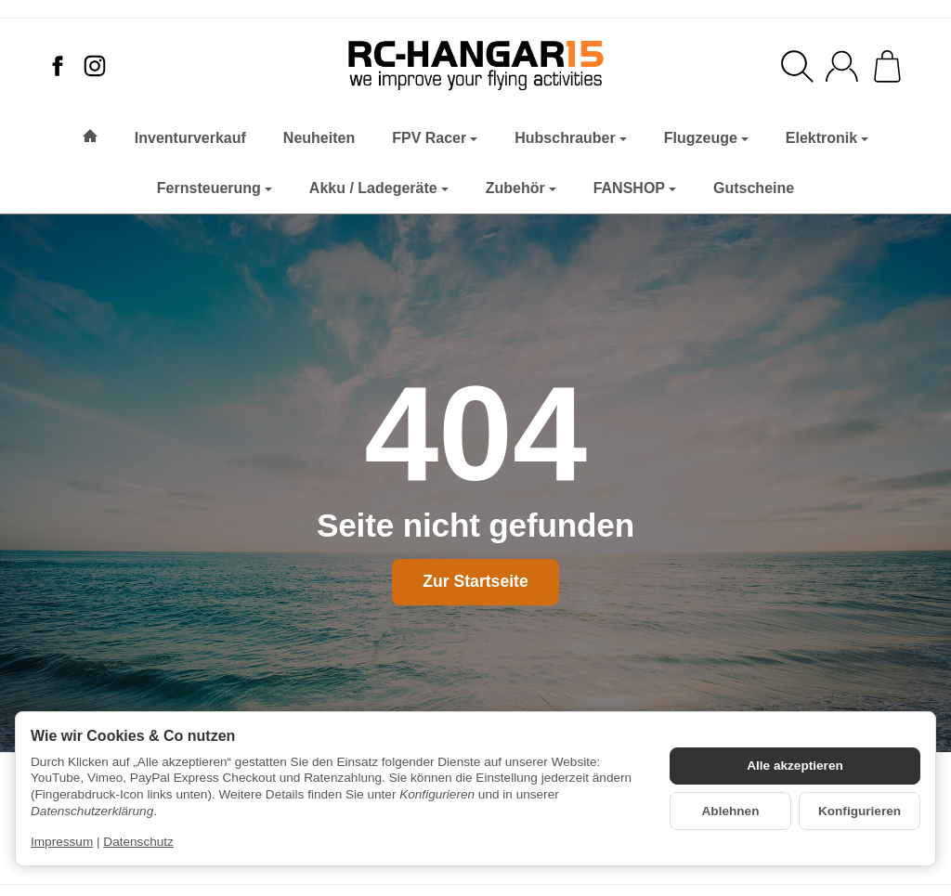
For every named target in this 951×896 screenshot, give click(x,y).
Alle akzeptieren (795, 766)
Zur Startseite (475, 581)
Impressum (62, 842)
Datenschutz (138, 842)
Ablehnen (731, 811)
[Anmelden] (842, 66)
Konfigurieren (859, 811)
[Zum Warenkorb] (887, 66)
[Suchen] (797, 66)
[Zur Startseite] (475, 66)
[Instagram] (95, 66)
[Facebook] (57, 66)
